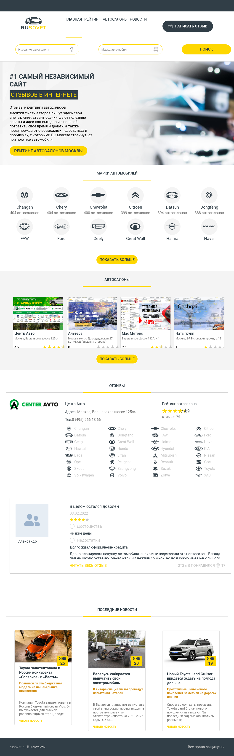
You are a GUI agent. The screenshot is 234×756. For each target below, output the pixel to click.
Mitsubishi (169, 455)
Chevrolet (168, 428)
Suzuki (166, 468)
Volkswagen (84, 475)
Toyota (209, 468)
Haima (166, 442)
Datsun (80, 435)
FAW (164, 435)
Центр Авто (75, 404)
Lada (78, 455)
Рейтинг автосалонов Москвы (48, 150)
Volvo (122, 475)
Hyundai (167, 449)
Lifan (121, 455)
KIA (207, 449)
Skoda (79, 468)
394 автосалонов (172, 213)
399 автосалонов (135, 213)
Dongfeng (125, 435)
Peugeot (124, 462)
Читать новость (31, 720)
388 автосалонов (209, 213)
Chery (122, 428)
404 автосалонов (24, 213)
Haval (208, 442)
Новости (138, 19)
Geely (78, 442)
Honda (122, 449)
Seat (207, 462)
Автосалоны (115, 19)
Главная (74, 19)
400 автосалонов (98, 213)
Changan (81, 428)
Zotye (165, 475)
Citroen (209, 428)
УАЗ (207, 475)
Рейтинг (92, 19)
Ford (207, 435)
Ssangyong (126, 468)
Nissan (209, 455)
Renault (167, 462)
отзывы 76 (171, 416)
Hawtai (80, 449)
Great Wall (125, 442)
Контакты (37, 747)
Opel (78, 462)
